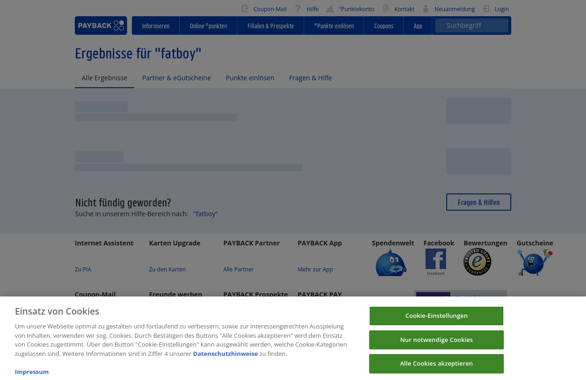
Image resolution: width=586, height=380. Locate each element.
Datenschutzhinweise (225, 364)
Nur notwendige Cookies (436, 350)
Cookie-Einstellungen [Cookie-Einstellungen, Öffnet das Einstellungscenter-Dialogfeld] (436, 326)
